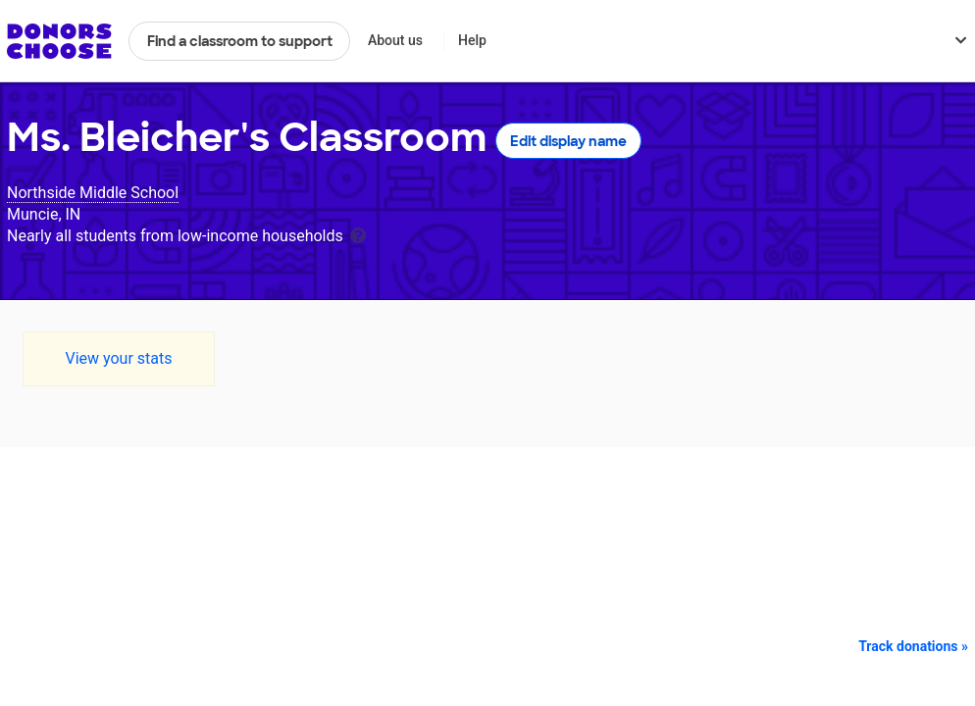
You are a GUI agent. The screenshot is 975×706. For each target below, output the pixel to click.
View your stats (118, 358)
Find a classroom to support (240, 41)
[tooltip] (358, 234)
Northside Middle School (93, 192)
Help (472, 40)
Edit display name (568, 141)
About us (395, 40)
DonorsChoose (59, 41)
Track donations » (913, 646)
